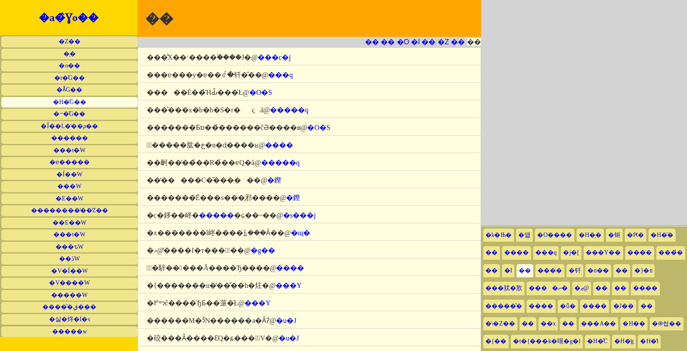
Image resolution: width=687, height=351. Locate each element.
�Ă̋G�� (69, 89)
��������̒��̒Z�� (69, 210)
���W (69, 186)
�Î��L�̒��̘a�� (69, 126)
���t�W (69, 150)
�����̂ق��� (69, 307)
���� (279, 145)
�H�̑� (662, 235)
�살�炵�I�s (69, 319)
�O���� (554, 235)
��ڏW (69, 258)
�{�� (496, 341)
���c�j (274, 57)
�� (372, 42)
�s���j (299, 215)
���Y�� (603, 252)
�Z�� (70, 41)
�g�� (263, 250)
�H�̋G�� (69, 102)
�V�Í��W (69, 271)
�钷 (614, 235)
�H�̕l (649, 341)
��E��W (69, 222)
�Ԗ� (635, 235)
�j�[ (571, 252)
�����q (289, 110)
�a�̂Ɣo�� (69, 17)
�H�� (634, 323)
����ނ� (548, 288)
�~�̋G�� (69, 114)
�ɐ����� (70, 162)
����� (216, 215)
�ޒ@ (581, 288)
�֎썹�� (666, 323)
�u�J (286, 320)
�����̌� (503, 306)
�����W (69, 295)
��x (548, 323)
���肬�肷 (503, 288)
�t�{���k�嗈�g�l (547, 341)
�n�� (598, 270)
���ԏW (70, 247)
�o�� (69, 65)
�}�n (643, 270)
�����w (69, 331)
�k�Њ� (498, 235)
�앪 (524, 235)
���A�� (598, 323)
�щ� (300, 232)
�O (403, 42)
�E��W (69, 198)
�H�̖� (590, 235)
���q (280, 75)
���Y (289, 285)
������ (69, 138)
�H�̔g (624, 341)
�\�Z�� (500, 323)
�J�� (623, 306)
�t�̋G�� (69, 78)
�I (508, 270)
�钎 (575, 270)
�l (415, 42)
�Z (443, 42)
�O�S (260, 92)
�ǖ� (568, 306)
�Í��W (69, 174)
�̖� (70, 53)
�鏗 (274, 180)
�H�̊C (597, 341)
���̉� (671, 252)
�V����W (69, 282)
